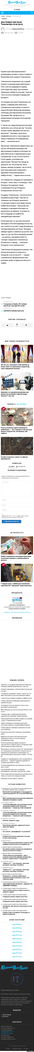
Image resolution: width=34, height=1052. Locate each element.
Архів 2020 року (17, 924)
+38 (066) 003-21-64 (7, 1032)
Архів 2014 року (17, 946)
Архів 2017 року (17, 935)
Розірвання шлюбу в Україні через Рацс (15, 896)
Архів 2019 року (17, 928)
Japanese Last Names (9, 810)
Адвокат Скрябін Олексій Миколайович (12, 847)
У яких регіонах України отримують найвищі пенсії (16, 698)
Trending (3, 408)
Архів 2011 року (17, 956)
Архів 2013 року (17, 949)
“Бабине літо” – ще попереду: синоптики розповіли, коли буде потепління (16, 864)
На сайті (11, 466)
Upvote (7, 325)
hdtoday (5, 829)
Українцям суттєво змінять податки (12, 778)
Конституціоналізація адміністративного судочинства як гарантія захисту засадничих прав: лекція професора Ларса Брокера (16, 744)
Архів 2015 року (17, 942)
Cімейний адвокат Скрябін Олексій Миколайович (15, 882)
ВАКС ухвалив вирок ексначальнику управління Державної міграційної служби (18, 799)
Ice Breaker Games (8, 802)
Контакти (5, 1016)
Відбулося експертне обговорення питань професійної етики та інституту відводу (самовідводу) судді (14, 738)
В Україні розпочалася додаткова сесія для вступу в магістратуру (16, 837)
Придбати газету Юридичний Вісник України (17, 612)
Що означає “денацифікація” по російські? (16, 831)
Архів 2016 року (17, 938)
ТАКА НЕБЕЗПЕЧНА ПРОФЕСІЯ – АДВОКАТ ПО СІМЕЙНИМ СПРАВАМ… (17, 884)
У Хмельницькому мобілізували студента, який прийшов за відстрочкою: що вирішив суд (18, 843)
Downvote (26, 325)
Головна (8, 1048)
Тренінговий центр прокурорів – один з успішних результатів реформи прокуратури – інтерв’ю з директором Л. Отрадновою (17, 857)
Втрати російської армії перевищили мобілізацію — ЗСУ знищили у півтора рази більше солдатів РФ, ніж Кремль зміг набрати (16, 430)
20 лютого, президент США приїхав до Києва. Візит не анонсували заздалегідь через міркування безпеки (15, 366)
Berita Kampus (6, 840)
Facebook (21, 466)
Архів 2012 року (17, 953)
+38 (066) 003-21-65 (7, 1033)
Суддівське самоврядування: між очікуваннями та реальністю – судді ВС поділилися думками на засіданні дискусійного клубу (16, 760)
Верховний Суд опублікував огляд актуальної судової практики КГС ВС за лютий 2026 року (17, 792)
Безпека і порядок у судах (11, 820)
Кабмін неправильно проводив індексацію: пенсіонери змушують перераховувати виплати (16, 558)
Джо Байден (6, 298)
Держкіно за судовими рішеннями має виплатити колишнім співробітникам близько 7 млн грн (15, 394)
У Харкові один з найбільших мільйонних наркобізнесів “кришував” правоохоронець (16, 584)
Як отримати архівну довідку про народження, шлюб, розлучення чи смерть (17, 849)
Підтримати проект (17, 1048)
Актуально (21, 404)
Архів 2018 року (17, 931)
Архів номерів (7, 1014)
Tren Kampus (6, 834)
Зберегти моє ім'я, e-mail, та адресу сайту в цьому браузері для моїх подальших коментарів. (15, 516)
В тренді (17, 9)
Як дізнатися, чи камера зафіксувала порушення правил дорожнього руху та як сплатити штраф (16, 877)
